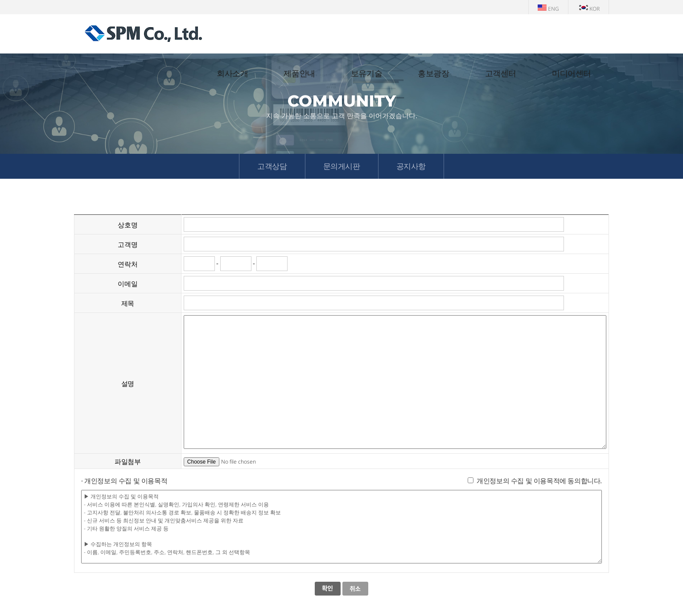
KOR (589, 8)
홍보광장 (433, 73)
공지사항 (411, 166)
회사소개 (232, 73)
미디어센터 (571, 73)
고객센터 (500, 73)
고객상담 (272, 166)
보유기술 (366, 73)
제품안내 (299, 73)
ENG (548, 8)
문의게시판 (341, 166)
